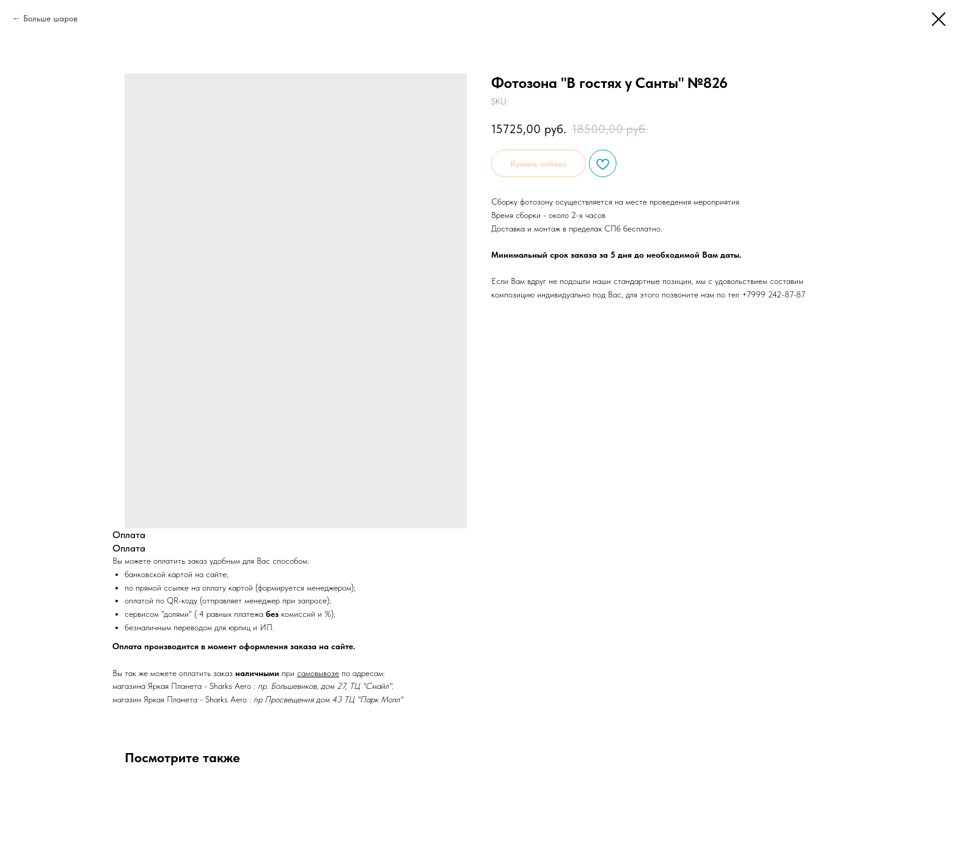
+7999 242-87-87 (773, 294)
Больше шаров (50, 18)
